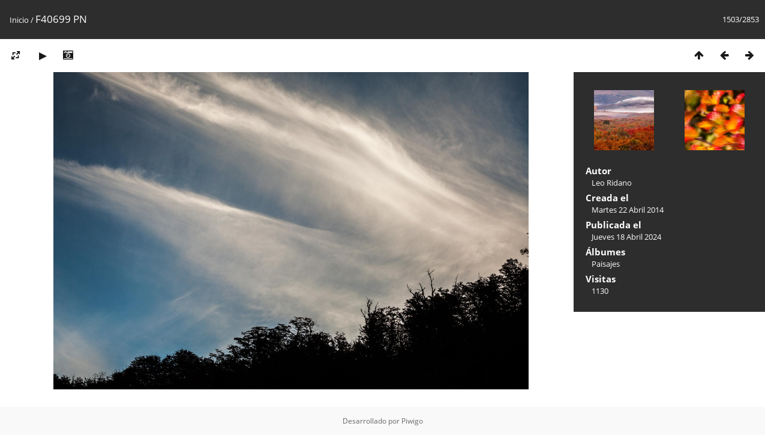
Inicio (19, 19)
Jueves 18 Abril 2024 (626, 236)
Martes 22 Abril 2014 (628, 209)
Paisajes (606, 263)
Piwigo (412, 421)
